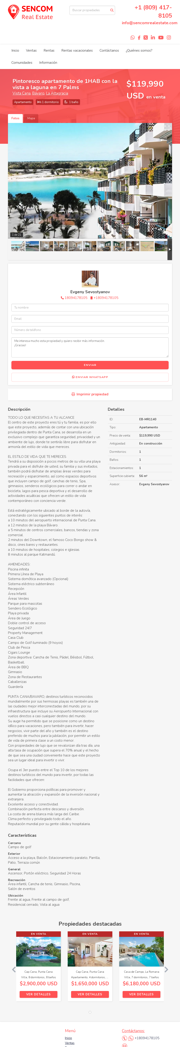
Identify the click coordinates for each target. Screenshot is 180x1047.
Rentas (49, 50)
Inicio (15, 50)
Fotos (15, 118)
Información (48, 62)
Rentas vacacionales (77, 50)
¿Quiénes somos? (139, 50)
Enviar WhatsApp (90, 377)
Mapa (31, 118)
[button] (12, 968)
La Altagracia (57, 93)
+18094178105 (106, 298)
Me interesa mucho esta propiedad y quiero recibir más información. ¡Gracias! (90, 347)
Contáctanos (109, 50)
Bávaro (38, 93)
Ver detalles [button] (38, 994)
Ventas (31, 50)
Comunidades (21, 62)
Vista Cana (22, 93)
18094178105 (76, 298)
